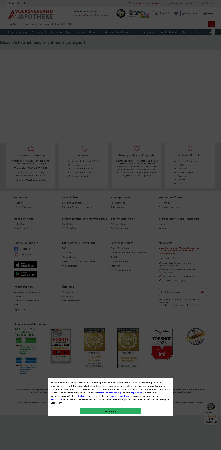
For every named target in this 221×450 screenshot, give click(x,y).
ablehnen (81, 72)
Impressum (136, 69)
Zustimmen (56, 75)
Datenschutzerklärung (109, 69)
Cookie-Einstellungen (120, 72)
